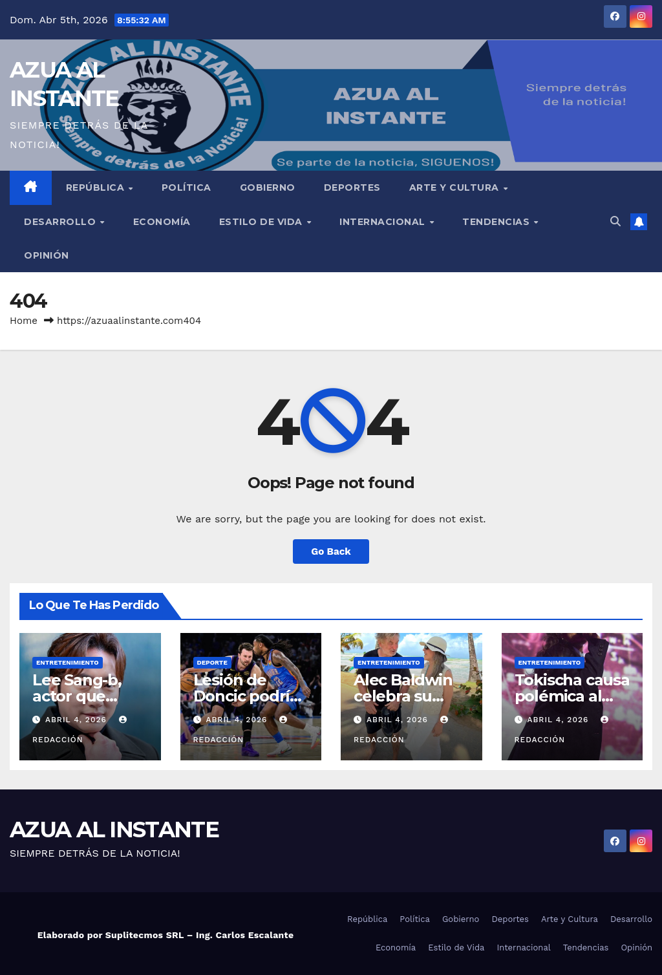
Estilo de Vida (262, 222)
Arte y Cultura (455, 187)
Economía (162, 222)
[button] (615, 221)
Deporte (212, 662)
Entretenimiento (67, 662)
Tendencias (497, 222)
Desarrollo (61, 222)
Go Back (331, 551)
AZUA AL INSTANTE (114, 829)
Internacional (383, 222)
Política (186, 187)
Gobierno (267, 187)
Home (23, 321)
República (96, 187)
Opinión (46, 255)
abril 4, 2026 (77, 719)
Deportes (352, 187)
